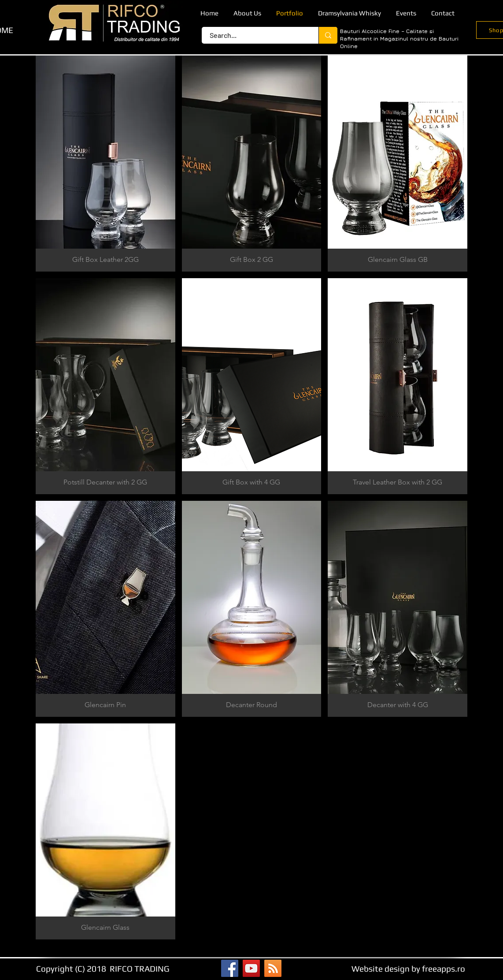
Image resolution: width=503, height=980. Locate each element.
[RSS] (272, 968)
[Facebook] (229, 968)
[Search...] (255, 35)
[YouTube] (251, 968)
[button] (105, 164)
